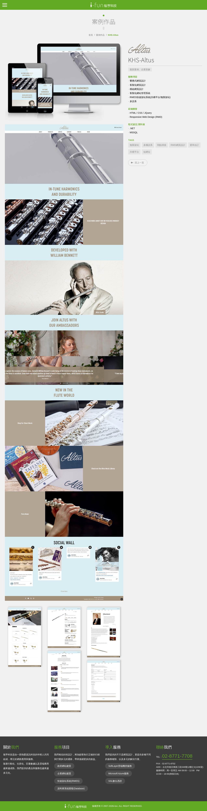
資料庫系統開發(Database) (71, 788)
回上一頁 (139, 162)
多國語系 (148, 145)
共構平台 (134, 152)
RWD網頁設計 (178, 145)
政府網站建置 (64, 766)
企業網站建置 (64, 773)
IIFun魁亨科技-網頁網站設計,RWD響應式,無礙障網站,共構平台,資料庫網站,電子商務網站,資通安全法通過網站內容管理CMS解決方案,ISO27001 (104, 4)
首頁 (91, 35)
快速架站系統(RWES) (68, 781)
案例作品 (100, 35)
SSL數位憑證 (115, 781)
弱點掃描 (161, 145)
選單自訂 (194, 145)
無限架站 (134, 145)
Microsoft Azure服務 (118, 773)
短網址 (146, 152)
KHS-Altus (113, 35)
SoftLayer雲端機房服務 (120, 766)
